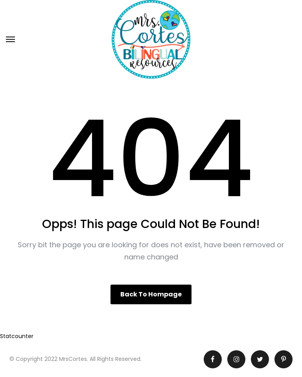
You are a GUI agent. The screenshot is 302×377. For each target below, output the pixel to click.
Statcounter (16, 336)
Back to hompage (151, 294)
